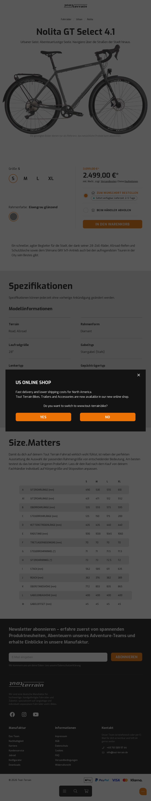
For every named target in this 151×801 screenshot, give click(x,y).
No (107, 417)
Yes (43, 417)
